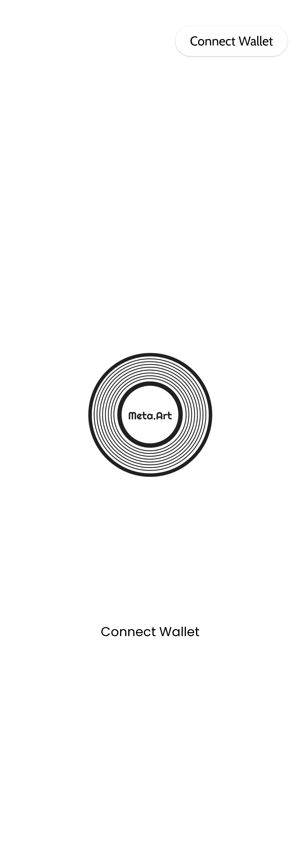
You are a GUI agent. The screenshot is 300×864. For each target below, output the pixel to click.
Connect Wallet (231, 41)
